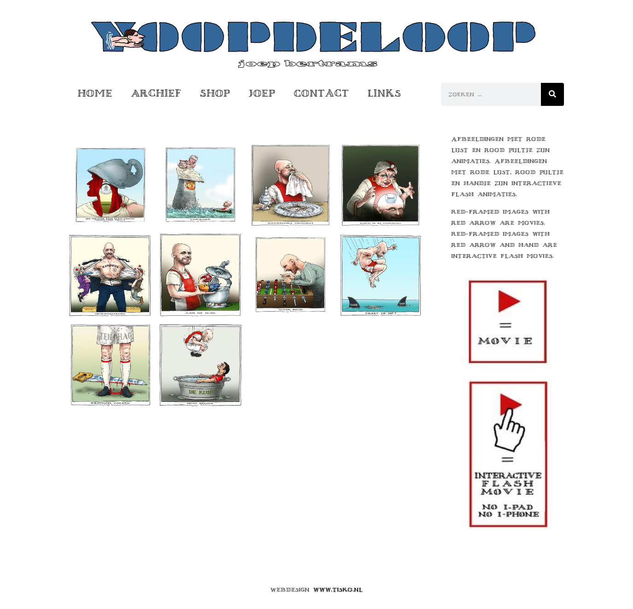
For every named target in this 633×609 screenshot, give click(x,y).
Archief (156, 93)
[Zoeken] (552, 94)
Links (384, 93)
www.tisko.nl (338, 589)
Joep (262, 93)
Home (94, 93)
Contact (321, 93)
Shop (215, 93)
